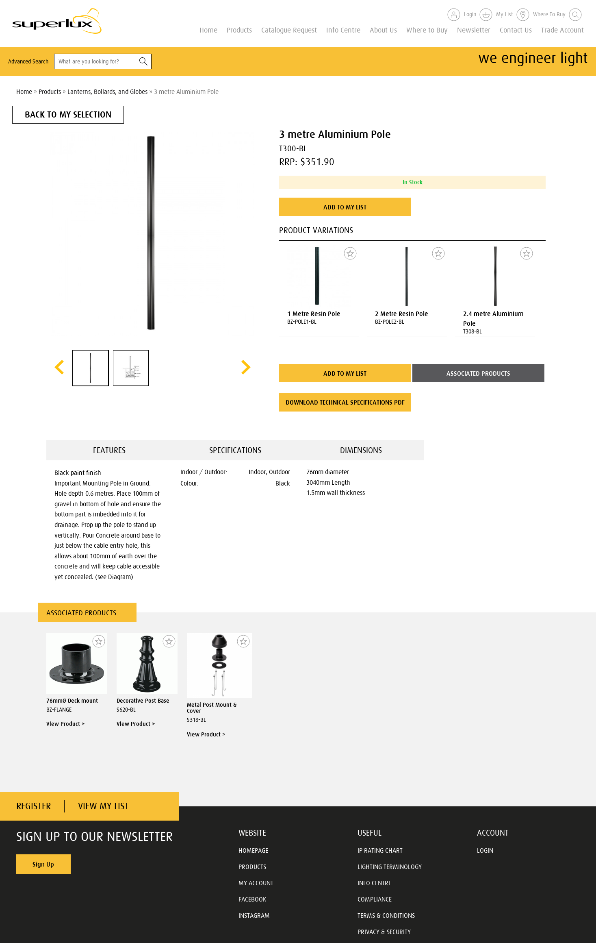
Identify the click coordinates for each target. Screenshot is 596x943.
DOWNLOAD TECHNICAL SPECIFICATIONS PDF (345, 402)
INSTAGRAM (254, 915)
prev (59, 367)
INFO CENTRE (374, 882)
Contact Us (516, 29)
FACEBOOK (252, 899)
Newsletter (473, 29)
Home (208, 29)
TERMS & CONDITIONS (386, 915)
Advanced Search (28, 61)
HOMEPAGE (253, 850)
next (246, 367)
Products (239, 29)
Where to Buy (427, 29)
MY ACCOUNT (255, 882)
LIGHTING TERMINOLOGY (390, 866)
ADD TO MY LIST (344, 207)
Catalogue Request (289, 29)
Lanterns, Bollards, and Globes (107, 91)
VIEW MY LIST (103, 806)
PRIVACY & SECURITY (384, 931)
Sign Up (43, 864)
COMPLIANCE (375, 899)
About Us (383, 29)
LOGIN (485, 850)
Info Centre (343, 29)
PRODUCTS (252, 866)
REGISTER (33, 806)
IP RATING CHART (380, 850)
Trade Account (562, 29)
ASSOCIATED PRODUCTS (478, 373)
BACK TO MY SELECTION (68, 114)
